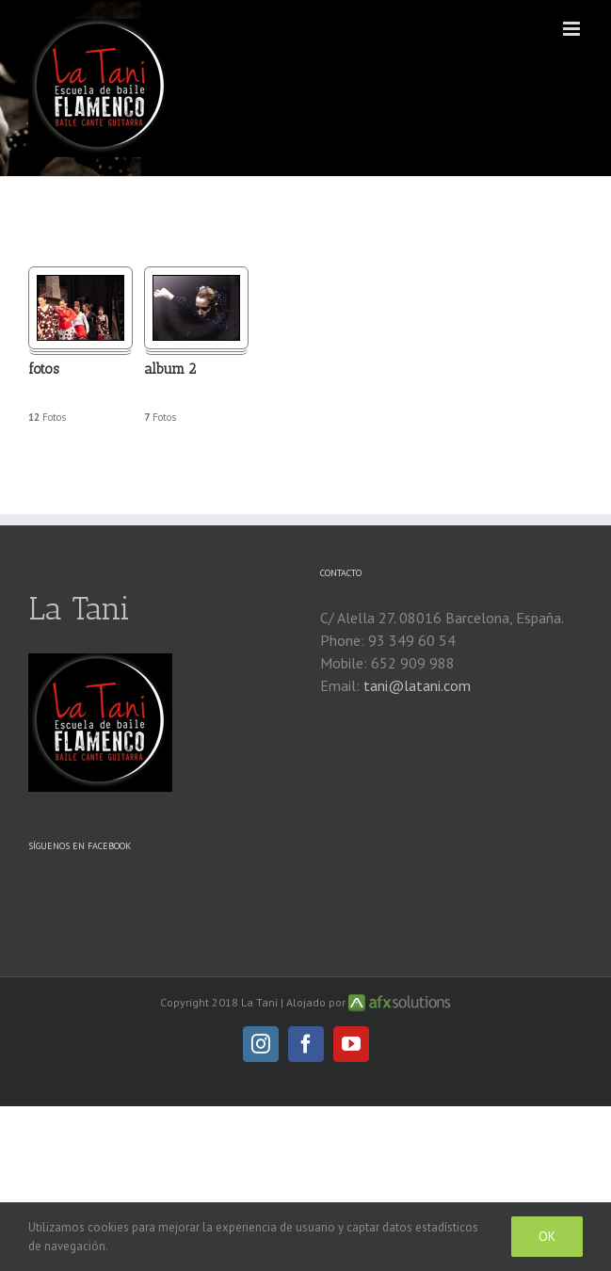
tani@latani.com (417, 685)
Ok (547, 1236)
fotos (43, 369)
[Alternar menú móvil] (573, 29)
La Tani (79, 608)
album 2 (170, 369)
